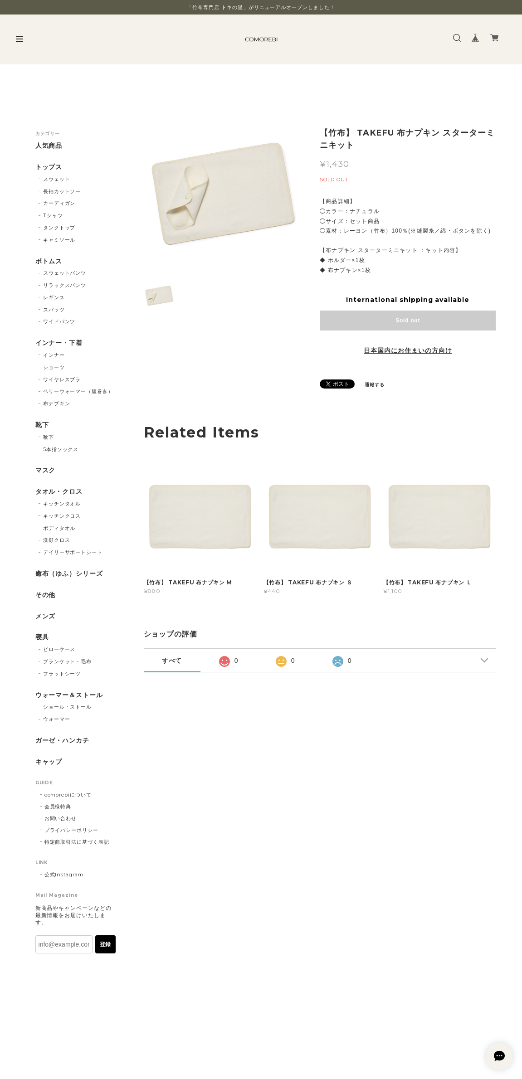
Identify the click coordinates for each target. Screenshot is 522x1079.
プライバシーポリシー (71, 830)
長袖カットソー (62, 191)
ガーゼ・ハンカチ (62, 740)
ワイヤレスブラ (62, 379)
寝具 (42, 637)
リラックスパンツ (65, 285)
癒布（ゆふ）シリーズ (69, 574)
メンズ (45, 616)
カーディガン (59, 203)
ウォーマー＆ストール (69, 695)
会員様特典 (58, 806)
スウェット (56, 179)
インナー (54, 355)
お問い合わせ (60, 818)
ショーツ (54, 367)
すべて (172, 660)
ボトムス (49, 261)
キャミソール (59, 240)
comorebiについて (68, 795)
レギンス (54, 297)
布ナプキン (56, 403)
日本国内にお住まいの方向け (408, 350)
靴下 (42, 425)
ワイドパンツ (59, 321)
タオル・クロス (59, 492)
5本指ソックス (61, 449)
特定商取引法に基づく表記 (77, 842)
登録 (105, 944)
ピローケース (59, 649)
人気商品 (49, 146)
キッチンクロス (62, 516)
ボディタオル (59, 528)
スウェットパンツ (65, 273)
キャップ (49, 762)
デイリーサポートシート (73, 552)
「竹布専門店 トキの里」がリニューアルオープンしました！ (261, 7)
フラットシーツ (62, 674)
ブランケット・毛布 (67, 661)
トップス (49, 167)
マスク (45, 470)
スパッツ (54, 309)
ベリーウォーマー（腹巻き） (78, 391)
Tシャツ (53, 215)
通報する (375, 385)
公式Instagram (64, 874)
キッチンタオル (62, 504)
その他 (45, 595)
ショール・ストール (67, 707)
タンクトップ (59, 227)
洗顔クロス (56, 540)
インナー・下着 (59, 343)
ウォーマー (56, 719)
